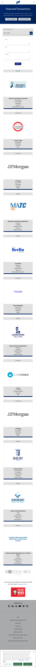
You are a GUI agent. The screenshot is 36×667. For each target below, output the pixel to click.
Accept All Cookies (18, 664)
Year (6, 39)
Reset (18, 64)
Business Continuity (18, 632)
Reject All (28, 664)
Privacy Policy (18, 623)
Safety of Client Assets (18, 638)
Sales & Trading (24, 19)
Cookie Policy (21, 659)
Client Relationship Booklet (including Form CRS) (18, 640)
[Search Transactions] (31, 33)
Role (6, 47)
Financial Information (18, 629)
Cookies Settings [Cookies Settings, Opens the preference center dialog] (7, 664)
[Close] (33, 651)
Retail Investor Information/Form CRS (18, 620)
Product (7, 54)
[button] (2, 2)
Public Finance (11, 19)
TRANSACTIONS (8, 29)
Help (18, 617)
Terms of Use (18, 626)
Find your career (22, 584)
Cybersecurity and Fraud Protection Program (18, 635)
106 (25, 572)
